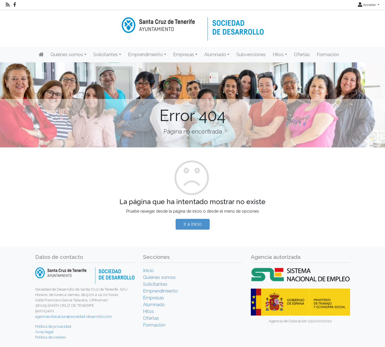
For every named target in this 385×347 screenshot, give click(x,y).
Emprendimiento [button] (145, 54)
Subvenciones (251, 54)
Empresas (153, 298)
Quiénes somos (159, 277)
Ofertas (302, 54)
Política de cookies (50, 337)
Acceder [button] (367, 5)
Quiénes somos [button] (67, 54)
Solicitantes (155, 284)
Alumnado (154, 304)
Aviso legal (44, 332)
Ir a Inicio (193, 224)
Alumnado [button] (215, 54)
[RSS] (8, 5)
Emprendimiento (160, 291)
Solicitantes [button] (105, 54)
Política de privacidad (53, 326)
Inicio (148, 270)
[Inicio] (193, 25)
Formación (328, 54)
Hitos (148, 311)
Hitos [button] (278, 54)
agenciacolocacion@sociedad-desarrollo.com (73, 316)
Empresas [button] (183, 54)
